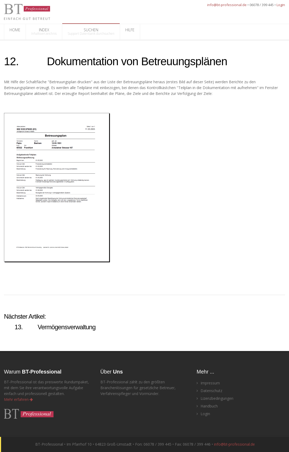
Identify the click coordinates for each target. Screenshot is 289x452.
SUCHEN (91, 31)
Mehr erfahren (18, 399)
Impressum (208, 382)
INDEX (44, 31)
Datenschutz (209, 390)
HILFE (130, 31)
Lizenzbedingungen (215, 398)
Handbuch (207, 406)
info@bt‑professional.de (234, 444)
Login (281, 4)
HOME (15, 31)
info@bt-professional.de (227, 4)
